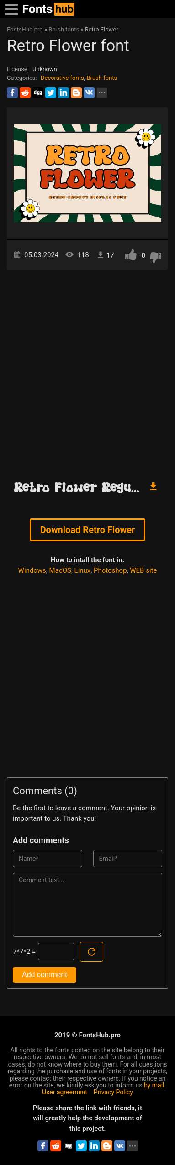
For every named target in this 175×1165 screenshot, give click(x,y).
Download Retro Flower (87, 529)
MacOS (60, 570)
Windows (32, 570)
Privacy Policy (113, 1092)
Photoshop (110, 570)
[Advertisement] (87, 371)
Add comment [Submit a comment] (44, 975)
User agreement (64, 1092)
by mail (154, 1085)
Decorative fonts (62, 77)
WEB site (143, 570)
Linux (82, 570)
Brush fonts (101, 77)
